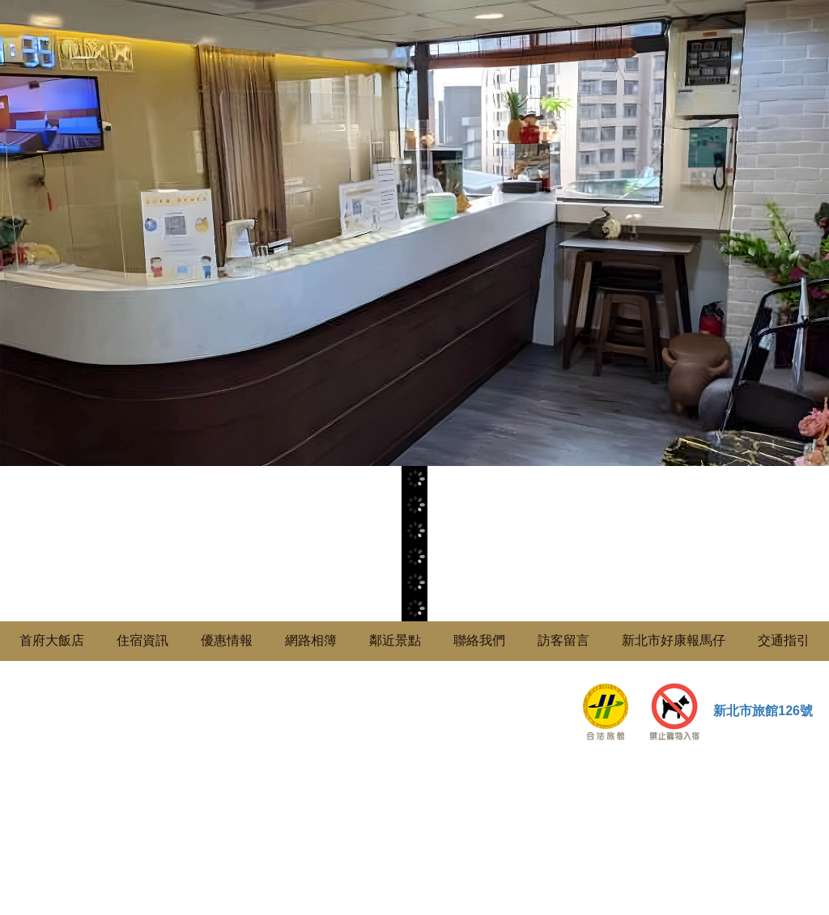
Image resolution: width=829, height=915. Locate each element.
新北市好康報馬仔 (673, 640)
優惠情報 (227, 640)
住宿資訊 (142, 640)
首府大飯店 (51, 640)
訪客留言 (563, 640)
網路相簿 (311, 640)
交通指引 (784, 640)
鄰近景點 (395, 640)
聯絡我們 (479, 640)
